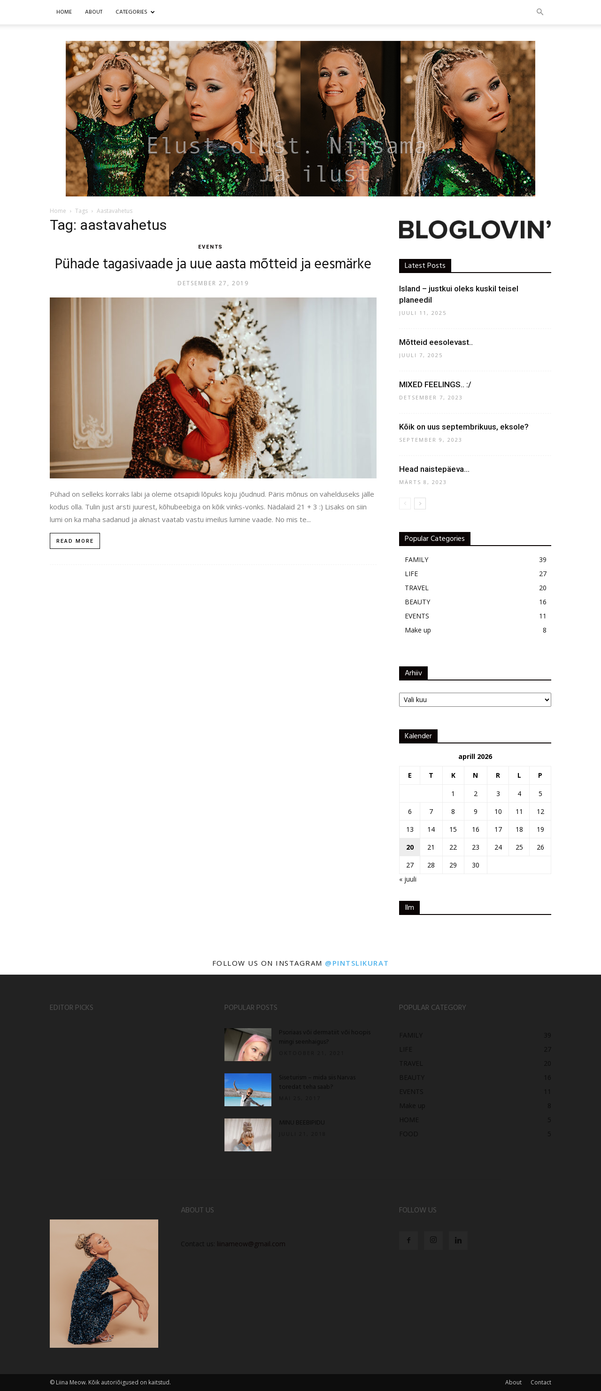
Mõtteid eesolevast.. (436, 342)
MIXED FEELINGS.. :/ (435, 384)
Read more (75, 541)
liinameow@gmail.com (251, 1243)
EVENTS (210, 247)
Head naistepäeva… (434, 469)
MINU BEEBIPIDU (302, 1122)
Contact (541, 1382)
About (513, 1382)
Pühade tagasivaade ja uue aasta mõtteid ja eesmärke (213, 264)
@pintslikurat (357, 963)
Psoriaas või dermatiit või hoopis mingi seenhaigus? (324, 1037)
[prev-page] (405, 503)
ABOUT (93, 12)
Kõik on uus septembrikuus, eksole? (464, 426)
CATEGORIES (135, 12)
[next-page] (420, 503)
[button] (540, 12)
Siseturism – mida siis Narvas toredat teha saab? (317, 1082)
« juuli (407, 879)
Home (64, 12)
